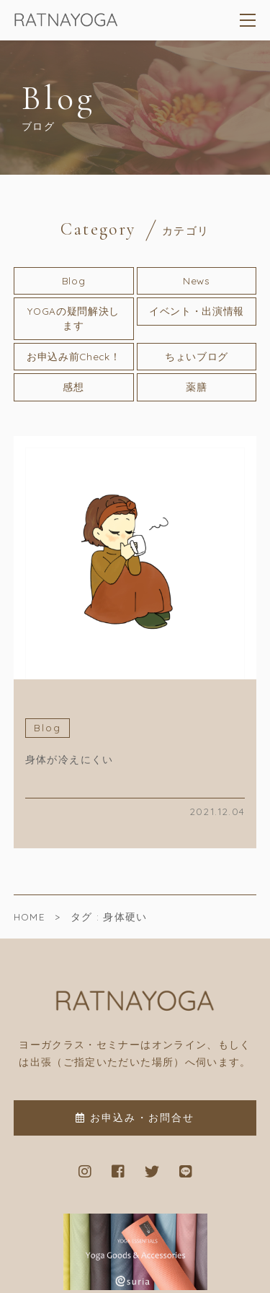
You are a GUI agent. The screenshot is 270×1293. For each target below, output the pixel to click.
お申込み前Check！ (73, 356)
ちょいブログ (196, 356)
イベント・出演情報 (196, 311)
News (196, 280)
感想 (73, 386)
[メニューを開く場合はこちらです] (248, 20)
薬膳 (196, 386)
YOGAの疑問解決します (73, 318)
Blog (74, 280)
